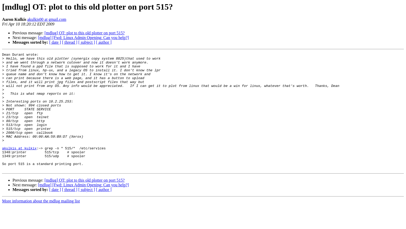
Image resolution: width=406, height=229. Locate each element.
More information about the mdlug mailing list (41, 224)
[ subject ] (86, 42)
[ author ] (104, 42)
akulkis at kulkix (19, 167)
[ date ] (55, 42)
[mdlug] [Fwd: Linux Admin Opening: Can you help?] (83, 37)
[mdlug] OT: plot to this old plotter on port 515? (85, 33)
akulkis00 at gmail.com (46, 19)
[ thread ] (69, 42)
